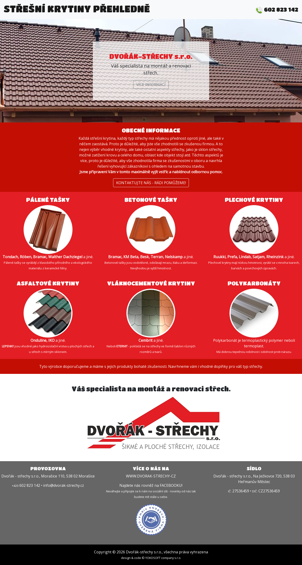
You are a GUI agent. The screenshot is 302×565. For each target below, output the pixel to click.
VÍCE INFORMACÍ (151, 84)
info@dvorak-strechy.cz (63, 485)
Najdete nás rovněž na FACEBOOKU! (150, 485)
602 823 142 (277, 9)
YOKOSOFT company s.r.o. (163, 558)
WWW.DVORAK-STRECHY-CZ (151, 476)
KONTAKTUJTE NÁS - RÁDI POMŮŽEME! (151, 182)
